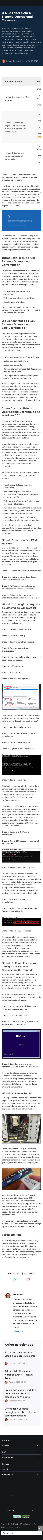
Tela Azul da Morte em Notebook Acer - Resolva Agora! (19, 1375)
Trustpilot (13, 1495)
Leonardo (10, 61)
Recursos (6, 1440)
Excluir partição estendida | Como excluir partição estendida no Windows (20, 1393)
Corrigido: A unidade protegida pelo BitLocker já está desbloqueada (20, 1412)
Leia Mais (17, 1331)
